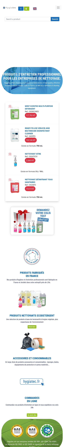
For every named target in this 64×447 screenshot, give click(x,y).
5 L (37, 171)
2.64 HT (30, 160)
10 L (41, 171)
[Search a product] (28, 19)
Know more (32, 327)
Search (55, 19)
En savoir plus (32, 415)
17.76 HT (30, 115)
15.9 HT (30, 188)
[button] (26, 9)
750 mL (39, 146)
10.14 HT (30, 140)
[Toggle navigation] (58, 7)
